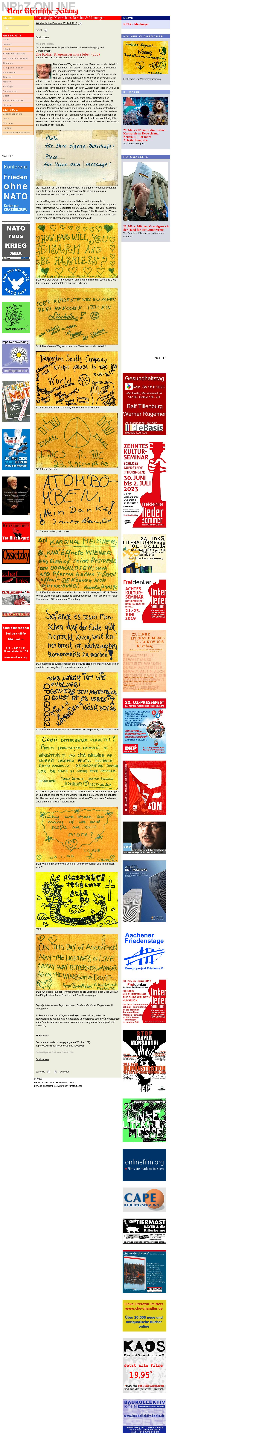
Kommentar (9, 72)
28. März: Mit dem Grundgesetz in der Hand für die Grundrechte (146, 228)
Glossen (7, 77)
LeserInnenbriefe (12, 114)
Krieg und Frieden (13, 68)
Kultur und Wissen (13, 100)
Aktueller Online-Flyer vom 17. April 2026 (56, 23)
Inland (6, 49)
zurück (39, 30)
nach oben (64, 1071)
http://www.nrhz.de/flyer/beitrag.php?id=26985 (60, 1045)
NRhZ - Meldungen (136, 24)
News (6, 40)
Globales (8, 63)
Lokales (7, 44)
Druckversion (42, 37)
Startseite (40, 1071)
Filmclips (8, 86)
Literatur (8, 105)
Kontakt (7, 128)
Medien (7, 82)
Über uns (8, 123)
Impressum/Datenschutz (16, 132)
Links (6, 118)
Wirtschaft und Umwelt (15, 58)
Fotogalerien (10, 91)
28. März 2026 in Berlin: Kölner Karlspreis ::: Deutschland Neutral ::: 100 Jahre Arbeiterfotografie (144, 135)
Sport (6, 96)
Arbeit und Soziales (14, 54)
